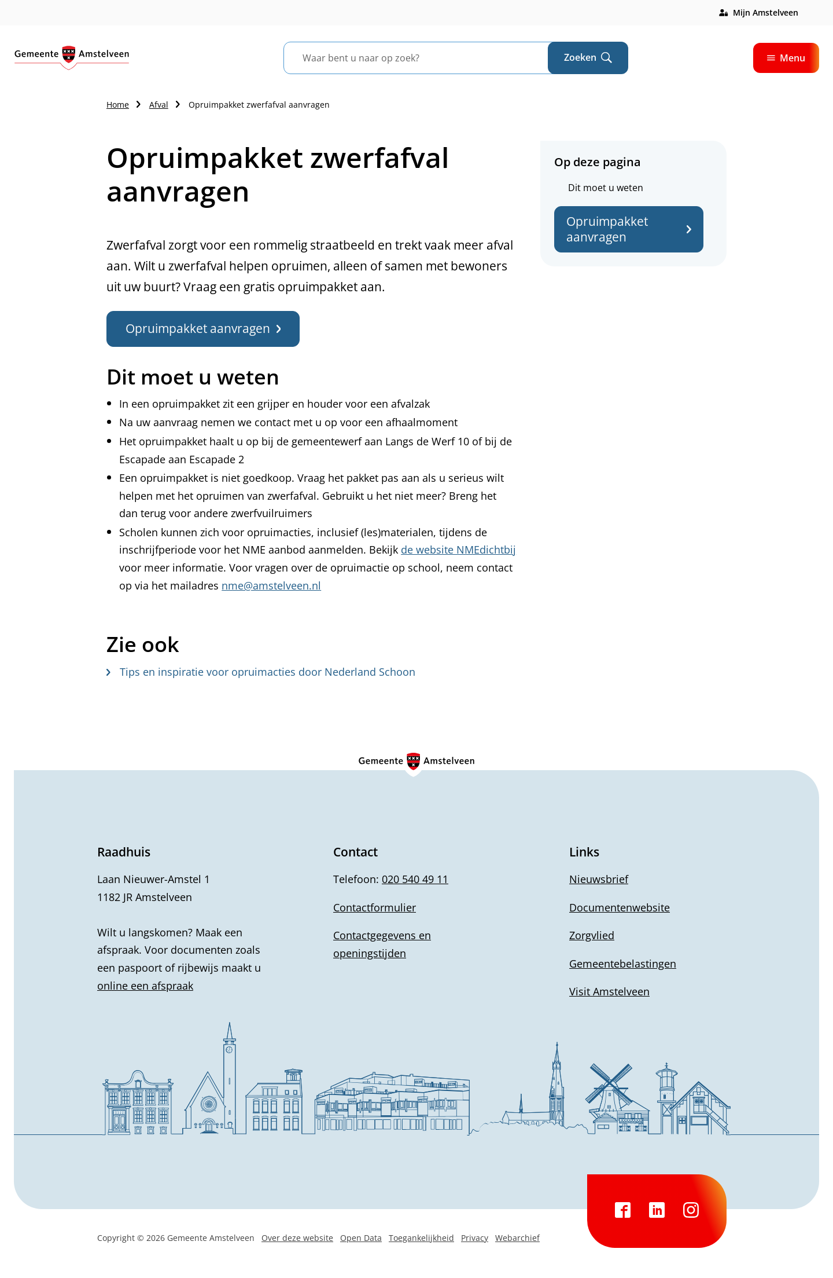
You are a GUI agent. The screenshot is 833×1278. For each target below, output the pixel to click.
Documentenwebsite (619, 907)
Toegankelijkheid (421, 1237)
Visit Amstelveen (609, 991)
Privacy (474, 1237)
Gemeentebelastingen (622, 964)
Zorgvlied (591, 935)
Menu (786, 58)
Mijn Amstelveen (765, 12)
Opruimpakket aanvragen (628, 229)
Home (117, 104)
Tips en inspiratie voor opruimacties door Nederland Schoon (260, 672)
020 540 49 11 (415, 879)
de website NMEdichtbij (458, 549)
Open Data (361, 1237)
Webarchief (517, 1237)
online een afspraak (145, 986)
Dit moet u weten (605, 187)
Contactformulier (374, 907)
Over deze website (297, 1237)
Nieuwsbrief (598, 879)
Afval (158, 104)
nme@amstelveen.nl (271, 585)
